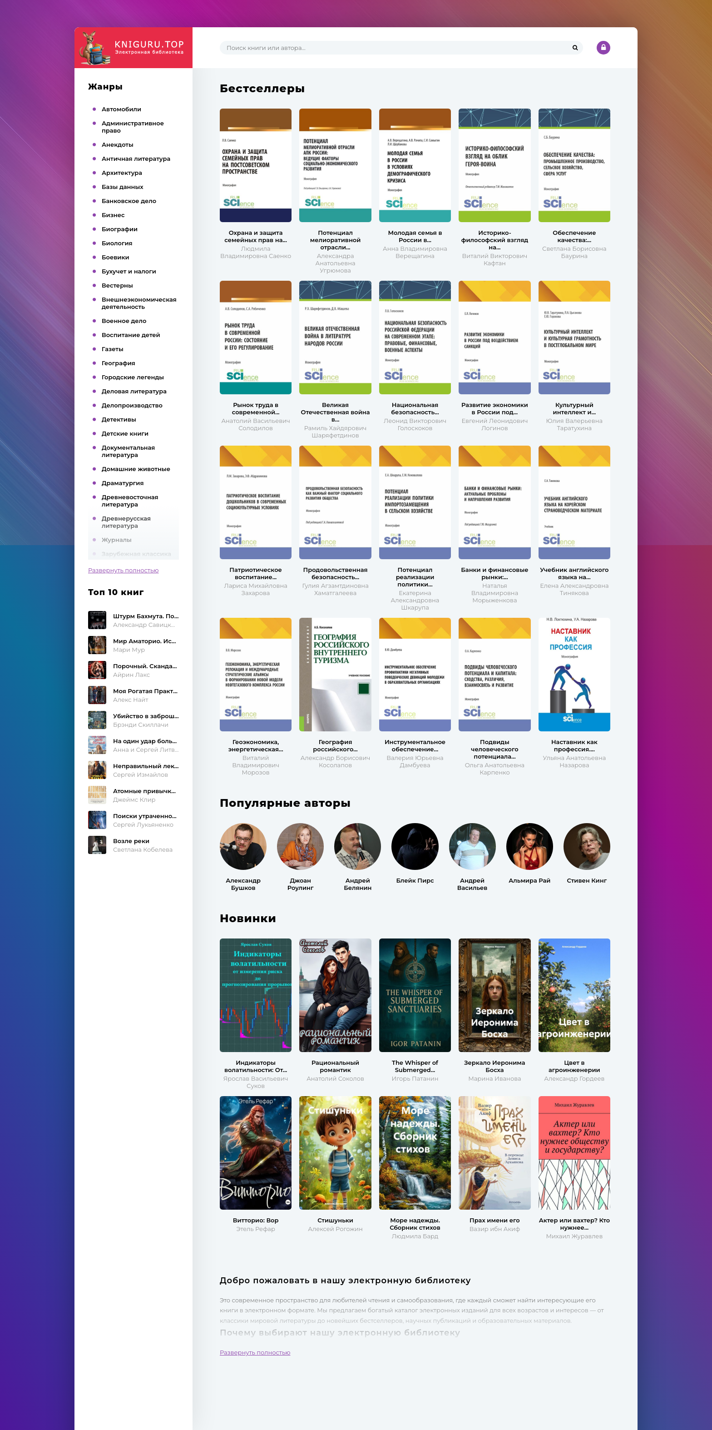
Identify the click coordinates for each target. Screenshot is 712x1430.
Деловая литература (134, 391)
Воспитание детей (131, 334)
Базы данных (122, 186)
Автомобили (121, 109)
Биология (117, 243)
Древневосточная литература (130, 500)
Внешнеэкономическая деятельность (139, 303)
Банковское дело (129, 200)
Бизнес (113, 214)
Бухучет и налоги (129, 271)
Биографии (120, 229)
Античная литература (136, 158)
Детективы (119, 419)
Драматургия (123, 483)
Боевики (115, 257)
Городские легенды (133, 377)
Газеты (113, 349)
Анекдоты (118, 144)
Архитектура (122, 172)
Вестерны (117, 285)
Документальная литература (128, 451)
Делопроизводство (132, 405)
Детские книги (125, 433)
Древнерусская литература (126, 522)
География (118, 363)
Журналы (117, 539)
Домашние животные (136, 468)
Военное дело (124, 320)
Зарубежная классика (136, 553)
